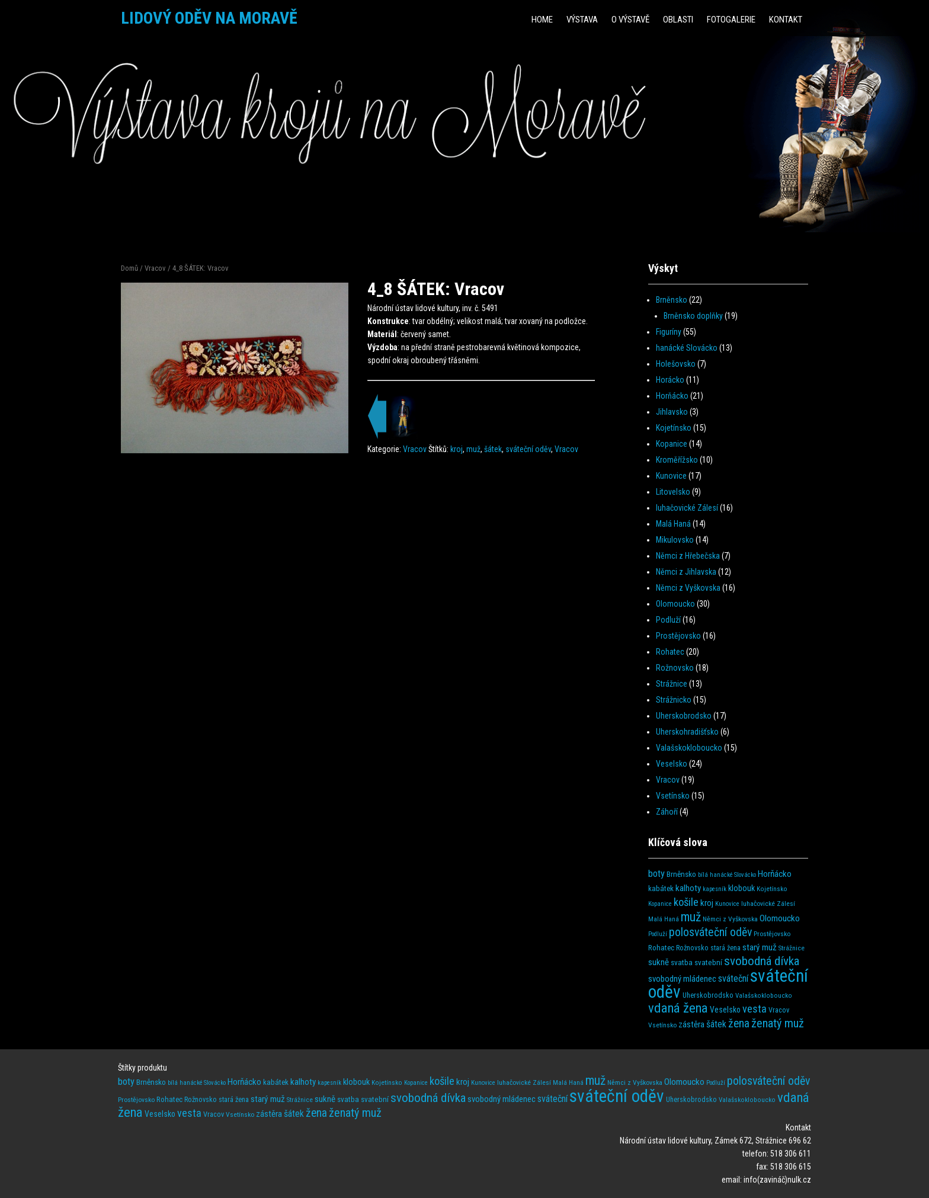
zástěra (691, 1024)
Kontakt (785, 19)
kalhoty (688, 888)
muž (473, 449)
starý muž (759, 947)
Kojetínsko (673, 428)
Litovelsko (673, 492)
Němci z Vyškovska (688, 587)
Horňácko (672, 396)
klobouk (741, 888)
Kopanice (671, 444)
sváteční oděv (528, 449)
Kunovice (671, 476)
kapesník (714, 889)
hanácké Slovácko (686, 348)
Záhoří (667, 811)
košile (686, 902)
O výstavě (630, 19)
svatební (708, 962)
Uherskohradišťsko (687, 731)
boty (656, 873)
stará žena (725, 948)
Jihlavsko (672, 412)
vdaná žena (678, 1008)
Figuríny (668, 332)
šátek (493, 449)
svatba (682, 962)
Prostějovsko (678, 635)
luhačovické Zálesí (687, 507)
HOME (542, 19)
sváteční (733, 978)
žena (738, 1023)
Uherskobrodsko (684, 715)
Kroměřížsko (677, 460)
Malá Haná (673, 523)
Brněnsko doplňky (693, 316)
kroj (456, 449)
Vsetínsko (673, 795)
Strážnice (671, 683)
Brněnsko (671, 300)
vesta (754, 1008)
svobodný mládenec (682, 978)
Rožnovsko (675, 667)
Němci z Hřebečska (688, 555)
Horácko (670, 380)
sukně (658, 962)
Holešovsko (676, 364)
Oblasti (678, 19)
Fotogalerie (731, 19)
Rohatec (670, 651)
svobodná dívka (761, 960)
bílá (703, 875)
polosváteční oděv (710, 932)
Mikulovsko (675, 539)
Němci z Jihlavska (686, 571)
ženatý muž (777, 1023)
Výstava (582, 19)
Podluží (668, 619)
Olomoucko (675, 603)
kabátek (661, 888)
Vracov (155, 268)
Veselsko (671, 763)
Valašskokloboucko (689, 747)
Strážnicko (673, 699)
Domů (129, 268)
